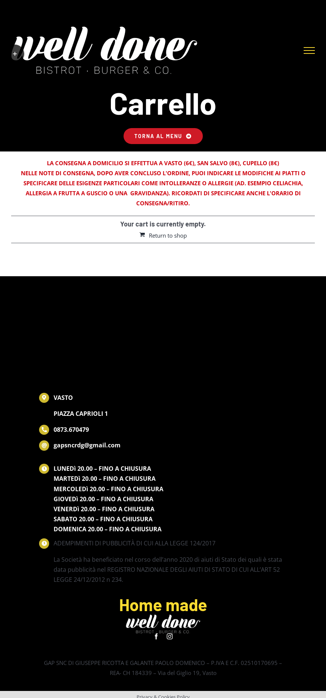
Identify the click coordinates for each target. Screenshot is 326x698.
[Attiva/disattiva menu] (309, 50)
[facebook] (156, 636)
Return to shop (168, 235)
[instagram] (170, 636)
